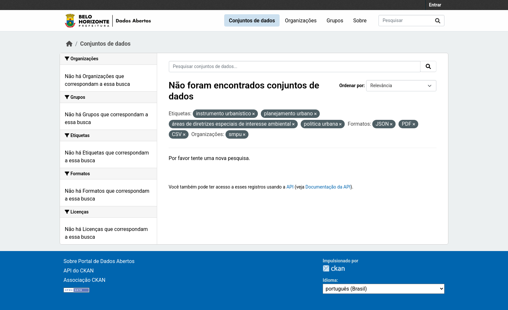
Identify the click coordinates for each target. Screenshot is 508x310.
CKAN (334, 268)
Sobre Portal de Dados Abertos (99, 261)
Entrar (435, 4)
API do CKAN (79, 271)
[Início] (69, 43)
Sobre (359, 20)
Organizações (301, 20)
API (290, 186)
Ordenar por (351, 85)
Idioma (330, 280)
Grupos (335, 20)
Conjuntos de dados (252, 20)
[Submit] (437, 20)
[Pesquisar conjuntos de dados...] (411, 20)
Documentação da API (328, 186)
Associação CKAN (85, 280)
